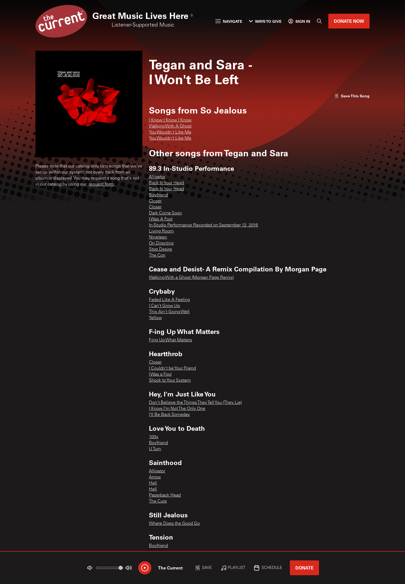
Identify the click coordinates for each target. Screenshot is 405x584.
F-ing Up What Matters (170, 340)
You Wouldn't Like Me (170, 132)
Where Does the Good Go (174, 523)
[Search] (319, 21)
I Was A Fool (161, 219)
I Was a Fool (160, 374)
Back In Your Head (166, 183)
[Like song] (352, 95)
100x (153, 437)
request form (101, 184)
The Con (157, 255)
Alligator (157, 177)
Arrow (155, 477)
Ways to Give (265, 21)
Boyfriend (158, 195)
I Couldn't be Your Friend (172, 368)
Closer (155, 201)
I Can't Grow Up (164, 306)
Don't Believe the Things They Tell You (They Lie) (195, 403)
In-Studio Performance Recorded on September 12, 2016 (203, 225)
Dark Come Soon (165, 213)
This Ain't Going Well (169, 312)
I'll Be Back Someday (169, 415)
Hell (153, 483)
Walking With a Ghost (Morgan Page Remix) (191, 278)
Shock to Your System (170, 380)
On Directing (161, 243)
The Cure (158, 501)
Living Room (161, 231)
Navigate (228, 21)
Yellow (155, 318)
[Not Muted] (90, 568)
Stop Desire (160, 249)
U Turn (155, 449)
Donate (304, 568)
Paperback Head (165, 495)
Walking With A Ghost (170, 126)
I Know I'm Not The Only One (177, 409)
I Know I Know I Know (170, 120)
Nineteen (158, 237)
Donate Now (349, 21)
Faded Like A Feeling (169, 300)
